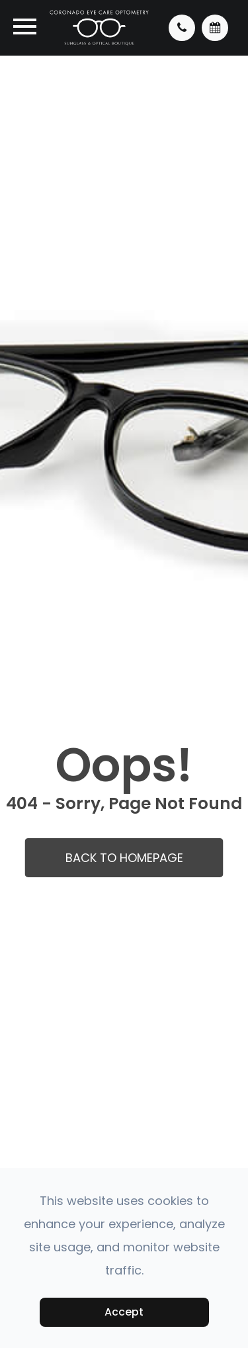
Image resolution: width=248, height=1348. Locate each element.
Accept (124, 1312)
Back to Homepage (124, 857)
